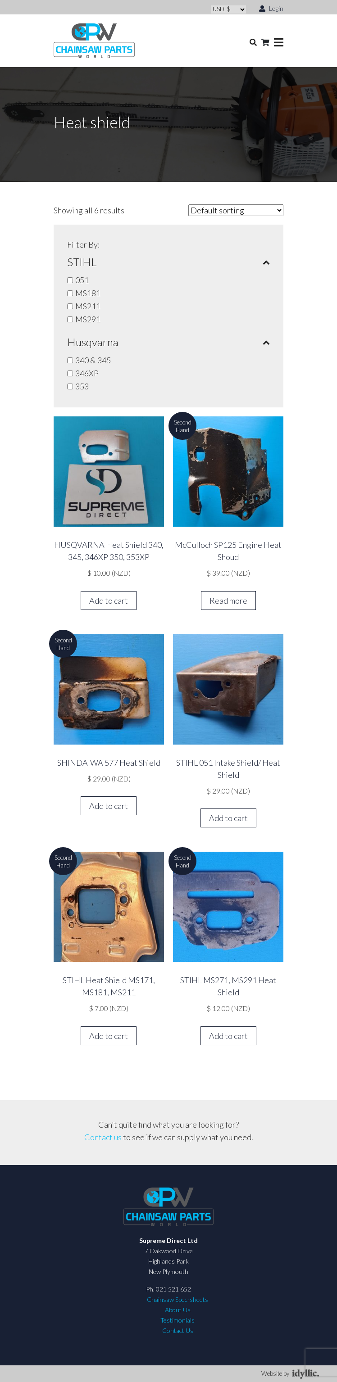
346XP (87, 373)
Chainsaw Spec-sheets (177, 1299)
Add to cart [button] (108, 600)
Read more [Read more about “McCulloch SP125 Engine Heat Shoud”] (228, 600)
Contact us (103, 1137)
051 (82, 280)
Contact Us (177, 1330)
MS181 (87, 293)
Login (271, 8)
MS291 (87, 319)
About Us (178, 1310)
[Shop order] (235, 210)
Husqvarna (168, 342)
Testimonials (177, 1320)
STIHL (168, 262)
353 (82, 386)
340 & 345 (93, 360)
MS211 (87, 306)
